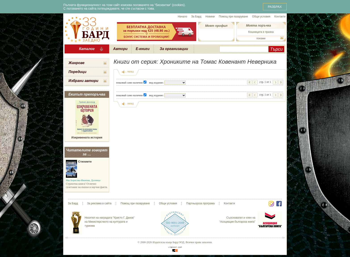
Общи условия (261, 16)
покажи (260, 38)
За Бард (196, 16)
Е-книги (143, 49)
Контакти (279, 16)
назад (130, 71)
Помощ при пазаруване (233, 16)
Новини (210, 16)
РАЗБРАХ (275, 6)
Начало (182, 16)
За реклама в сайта (99, 203)
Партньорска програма (200, 203)
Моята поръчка (258, 25)
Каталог (87, 49)
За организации (174, 49)
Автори (120, 49)
